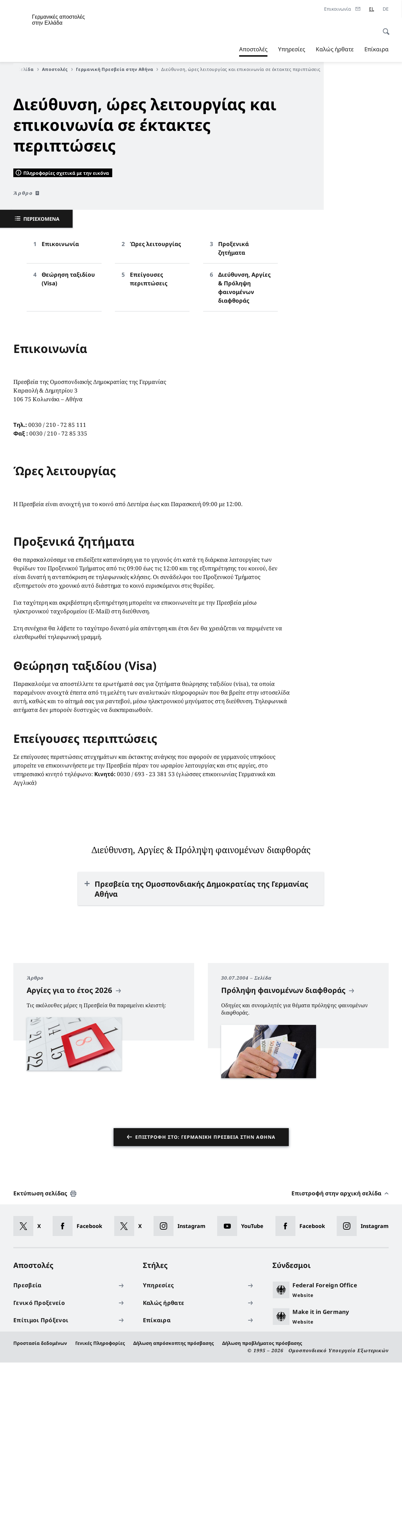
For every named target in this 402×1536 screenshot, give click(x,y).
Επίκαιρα (376, 49)
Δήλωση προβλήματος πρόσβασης (262, 1517)
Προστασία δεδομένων (40, 1517)
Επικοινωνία (60, 418)
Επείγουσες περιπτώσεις (149, 453)
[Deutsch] (386, 9)
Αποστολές (253, 49)
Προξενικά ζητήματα (233, 422)
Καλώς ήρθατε (335, 49)
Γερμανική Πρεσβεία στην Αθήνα (117, 69)
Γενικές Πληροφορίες (100, 1517)
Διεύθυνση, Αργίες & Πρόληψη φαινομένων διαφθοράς (244, 461)
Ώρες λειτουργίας (155, 418)
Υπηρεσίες (291, 49)
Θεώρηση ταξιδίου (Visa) (68, 453)
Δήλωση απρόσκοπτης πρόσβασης (173, 1517)
